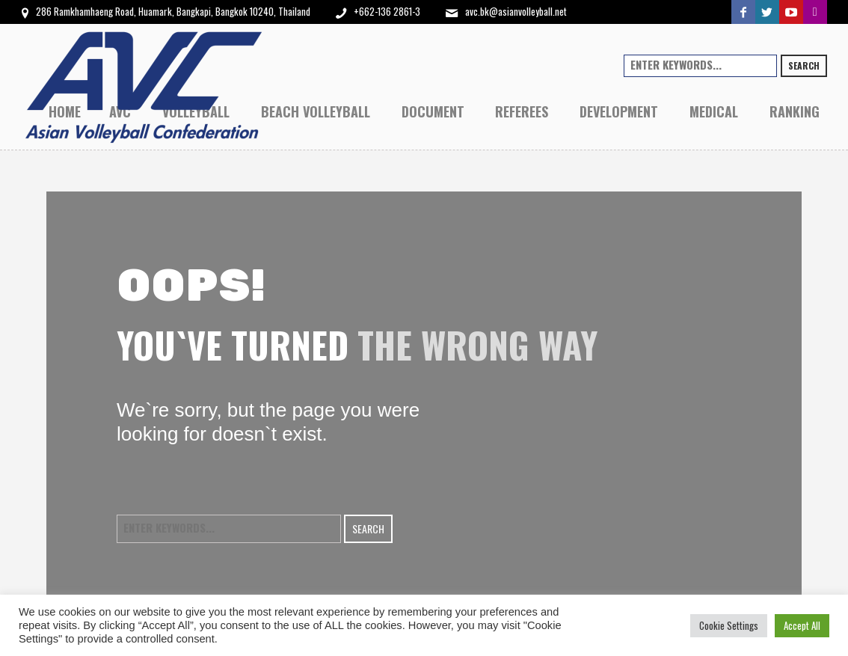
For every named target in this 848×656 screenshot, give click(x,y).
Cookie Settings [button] (728, 625)
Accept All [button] (802, 625)
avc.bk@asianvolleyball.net (516, 11)
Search (804, 65)
